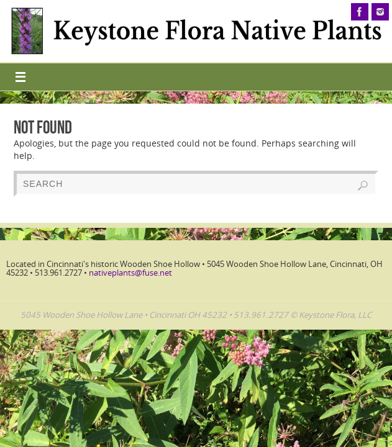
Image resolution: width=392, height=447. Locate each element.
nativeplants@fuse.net (130, 272)
